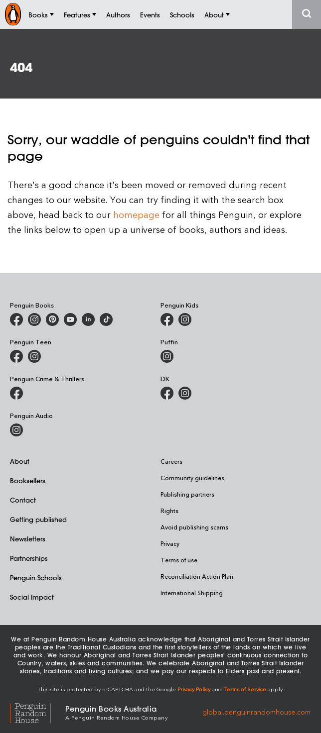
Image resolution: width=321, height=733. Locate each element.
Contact (23, 500)
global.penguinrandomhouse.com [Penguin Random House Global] (256, 712)
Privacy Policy (193, 689)
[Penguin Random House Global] (37, 712)
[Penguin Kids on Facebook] (166, 319)
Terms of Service (244, 689)
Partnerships (29, 558)
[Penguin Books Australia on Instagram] (34, 319)
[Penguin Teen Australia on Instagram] (34, 356)
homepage (136, 214)
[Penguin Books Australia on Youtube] (70, 319)
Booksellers (27, 480)
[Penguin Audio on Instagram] (16, 429)
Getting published (38, 519)
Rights (169, 510)
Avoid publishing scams (194, 527)
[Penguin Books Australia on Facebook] (16, 319)
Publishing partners (187, 494)
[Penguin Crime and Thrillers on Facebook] (16, 393)
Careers (171, 461)
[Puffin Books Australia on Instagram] (166, 356)
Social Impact (32, 597)
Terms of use (178, 559)
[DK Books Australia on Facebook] (166, 393)
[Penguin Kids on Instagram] (184, 319)
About (19, 461)
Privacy (169, 543)
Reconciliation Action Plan (196, 576)
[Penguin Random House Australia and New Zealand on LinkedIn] (88, 319)
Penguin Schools (36, 577)
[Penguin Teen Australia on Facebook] (16, 356)
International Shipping (191, 592)
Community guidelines (192, 477)
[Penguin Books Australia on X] (52, 319)
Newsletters (27, 538)
